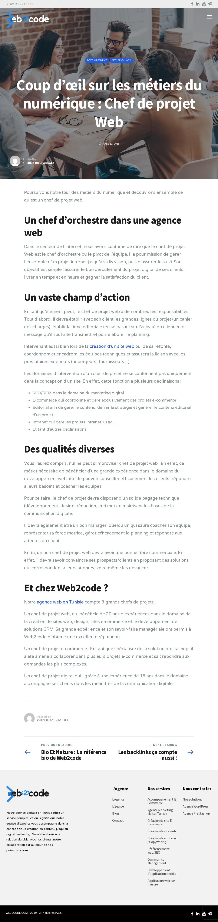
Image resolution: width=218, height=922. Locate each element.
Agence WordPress (196, 806)
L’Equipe (118, 806)
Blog (115, 813)
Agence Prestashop (196, 813)
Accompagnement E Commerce (162, 801)
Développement (97, 60)
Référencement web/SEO (159, 850)
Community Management (157, 861)
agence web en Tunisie (60, 602)
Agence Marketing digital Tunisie (160, 812)
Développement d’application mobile (162, 872)
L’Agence (118, 799)
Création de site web (162, 831)
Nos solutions (192, 799)
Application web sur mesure (161, 882)
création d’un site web (112, 346)
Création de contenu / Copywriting (162, 840)
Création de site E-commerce (160, 822)
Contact (118, 820)
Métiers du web (121, 60)
